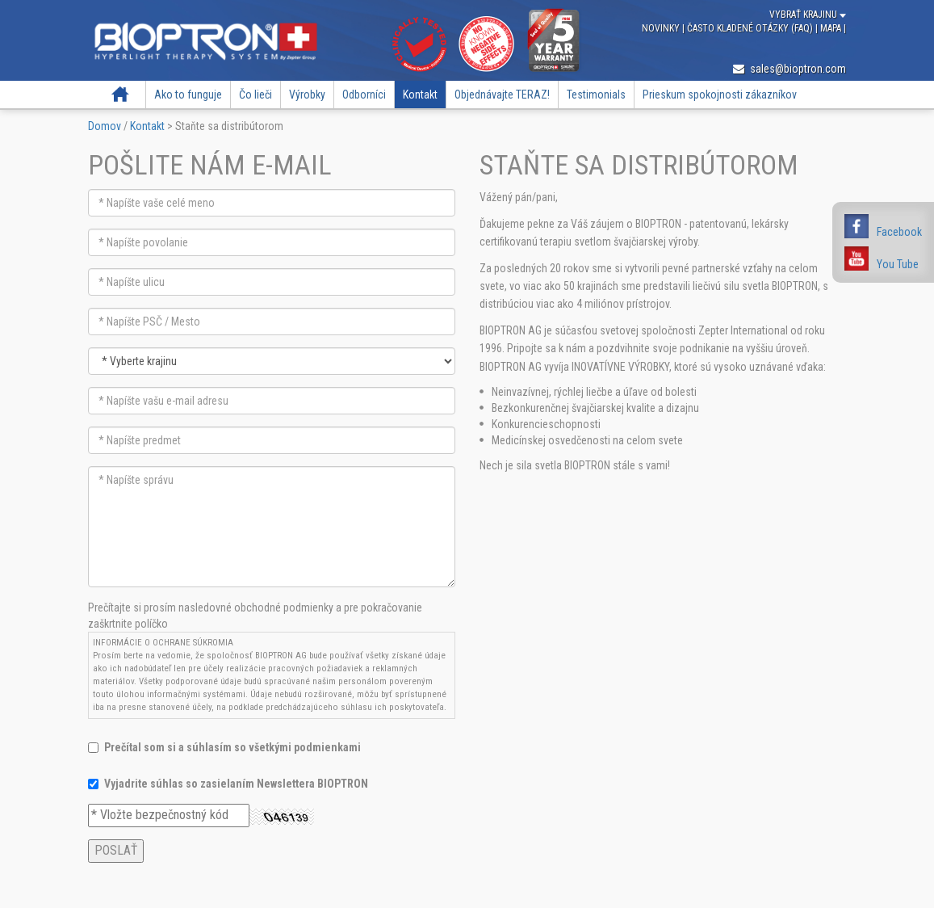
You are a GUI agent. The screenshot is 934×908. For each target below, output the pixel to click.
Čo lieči (255, 94)
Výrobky (307, 94)
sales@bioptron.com (789, 68)
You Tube (898, 264)
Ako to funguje (188, 94)
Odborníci (364, 94)
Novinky (662, 28)
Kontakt (420, 94)
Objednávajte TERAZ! (502, 94)
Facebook (899, 231)
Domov (120, 94)
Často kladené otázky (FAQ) (751, 28)
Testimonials (596, 94)
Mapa (832, 28)
